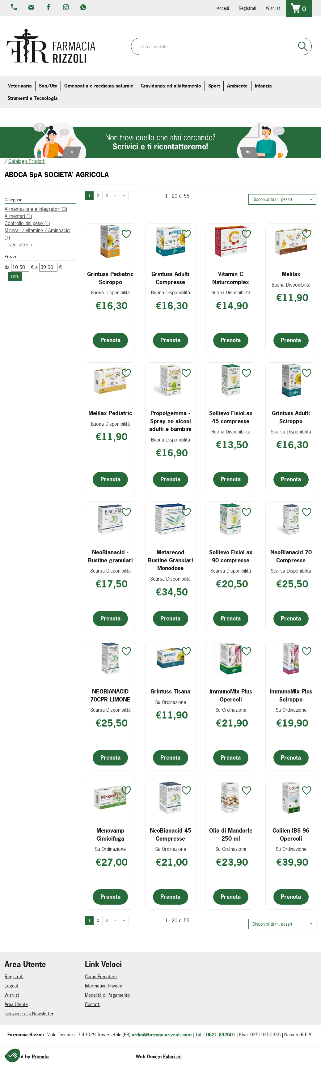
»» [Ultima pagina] (123, 195)
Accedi (223, 8)
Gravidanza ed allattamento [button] (171, 86)
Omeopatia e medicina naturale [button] (98, 86)
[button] (282, 199)
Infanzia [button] (263, 86)
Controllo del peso (27, 223)
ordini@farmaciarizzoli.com (162, 1034)
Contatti (92, 1004)
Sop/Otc (48, 86)
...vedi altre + (19, 244)
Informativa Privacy (103, 986)
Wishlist (273, 8)
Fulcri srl (172, 1056)
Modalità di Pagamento (107, 995)
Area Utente (16, 1004)
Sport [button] (214, 86)
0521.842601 (14, 7)
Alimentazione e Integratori (36, 209)
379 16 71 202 (84, 7)
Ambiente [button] (237, 86)
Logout (11, 986)
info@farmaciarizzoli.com (32, 7)
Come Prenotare (101, 976)
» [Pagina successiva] (115, 195)
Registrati (247, 8)
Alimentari (18, 216)
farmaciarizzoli (49, 7)
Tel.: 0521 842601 (215, 1034)
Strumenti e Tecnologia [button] (32, 98)
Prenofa (40, 1056)
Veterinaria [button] (20, 86)
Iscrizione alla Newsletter (29, 1013)
